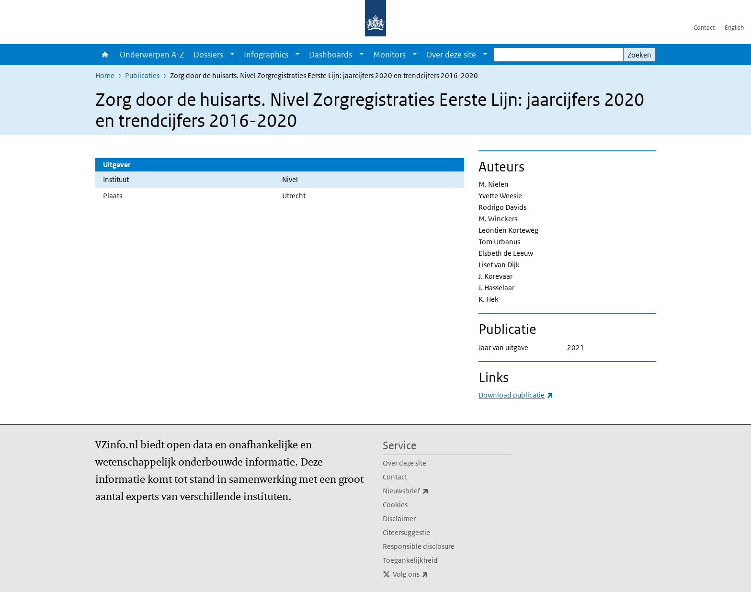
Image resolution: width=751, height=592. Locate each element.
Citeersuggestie (406, 532)
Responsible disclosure (419, 546)
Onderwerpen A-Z (152, 54)
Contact (704, 27)
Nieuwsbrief (427, 491)
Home (105, 54)
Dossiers (208, 54)
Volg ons (431, 574)
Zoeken (639, 54)
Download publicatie (515, 394)
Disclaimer (399, 518)
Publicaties (142, 75)
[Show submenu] (232, 54)
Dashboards (330, 54)
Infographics (266, 54)
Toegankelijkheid (410, 560)
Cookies (395, 504)
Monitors (389, 54)
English (734, 27)
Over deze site (451, 54)
